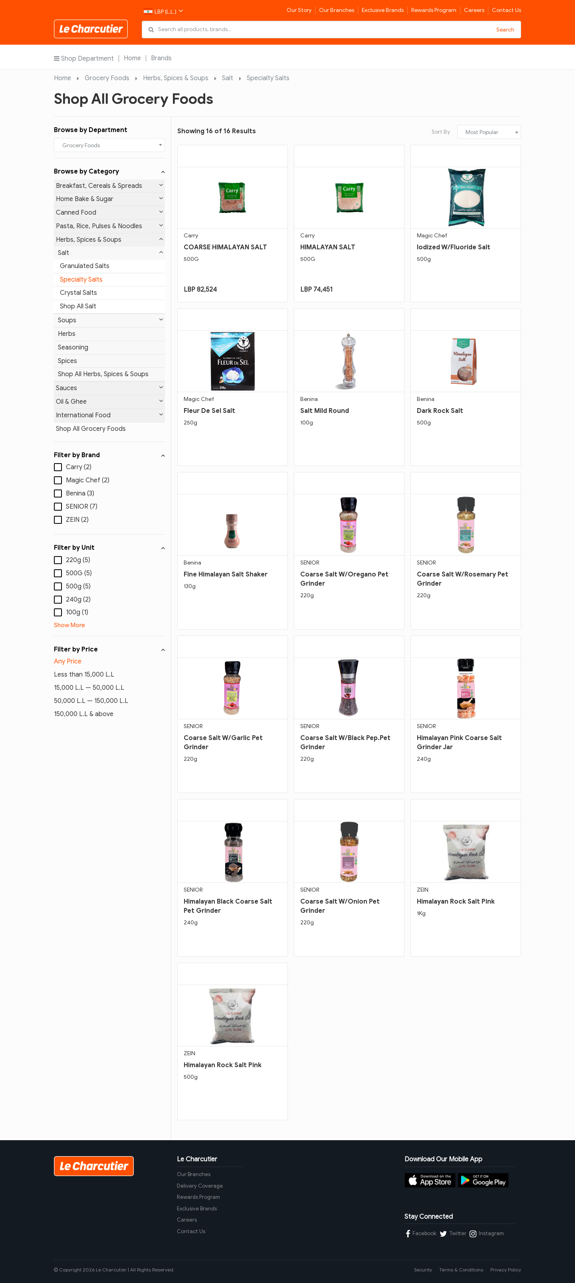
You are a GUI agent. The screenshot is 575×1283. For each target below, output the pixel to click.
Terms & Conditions (461, 1270)
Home (132, 58)
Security (423, 1270)
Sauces (109, 388)
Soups (110, 320)
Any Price (67, 661)
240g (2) (78, 600)
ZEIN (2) (77, 520)
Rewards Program (433, 10)
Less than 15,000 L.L (84, 675)
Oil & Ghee (109, 401)
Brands (161, 58)
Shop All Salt (78, 306)
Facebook (421, 1234)
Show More (69, 625)
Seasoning (73, 347)
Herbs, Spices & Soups (175, 78)
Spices (67, 361)
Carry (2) (78, 467)
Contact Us (506, 10)
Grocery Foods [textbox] (81, 145)
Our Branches (336, 10)
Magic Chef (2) (87, 480)
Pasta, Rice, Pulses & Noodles (109, 226)
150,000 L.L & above (83, 714)
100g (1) (77, 612)
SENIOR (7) (81, 507)
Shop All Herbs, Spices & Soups (103, 374)
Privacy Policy (505, 1270)
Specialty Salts (268, 78)
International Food (109, 415)
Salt (227, 78)
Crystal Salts (78, 293)
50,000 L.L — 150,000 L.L (91, 701)
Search (505, 29)
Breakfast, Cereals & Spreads (109, 186)
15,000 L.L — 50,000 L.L (89, 688)
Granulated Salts (84, 266)
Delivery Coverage (200, 1185)
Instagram (487, 1234)
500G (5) (79, 573)
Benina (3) (80, 493)
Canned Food (109, 212)
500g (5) (78, 586)
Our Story (299, 10)
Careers (474, 10)
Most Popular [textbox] (482, 132)
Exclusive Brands (383, 10)
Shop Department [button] (84, 58)
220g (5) (78, 560)
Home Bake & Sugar (109, 199)
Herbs (66, 334)
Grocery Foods (107, 78)
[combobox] (109, 145)
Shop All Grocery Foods (91, 429)
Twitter (453, 1234)
